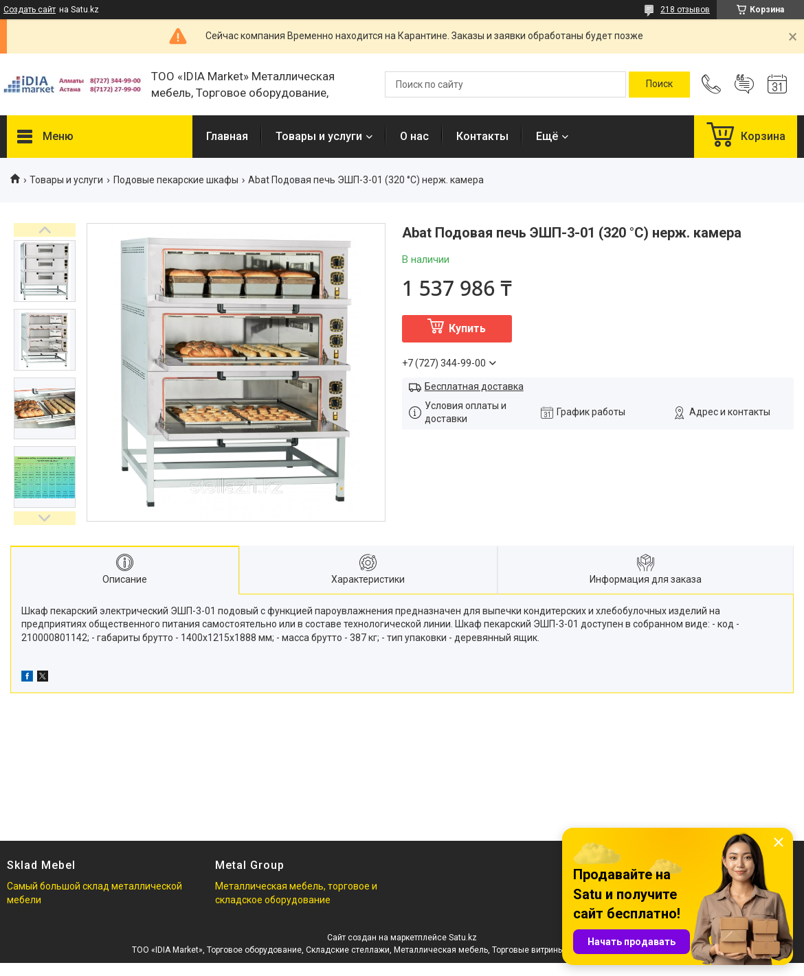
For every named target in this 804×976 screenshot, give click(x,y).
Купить (467, 328)
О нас (414, 136)
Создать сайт (29, 9)
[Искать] (659, 84)
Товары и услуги (319, 136)
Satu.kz (463, 937)
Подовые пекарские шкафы (175, 179)
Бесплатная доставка (474, 386)
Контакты (482, 136)
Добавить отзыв (744, 84)
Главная (227, 136)
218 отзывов (685, 9)
